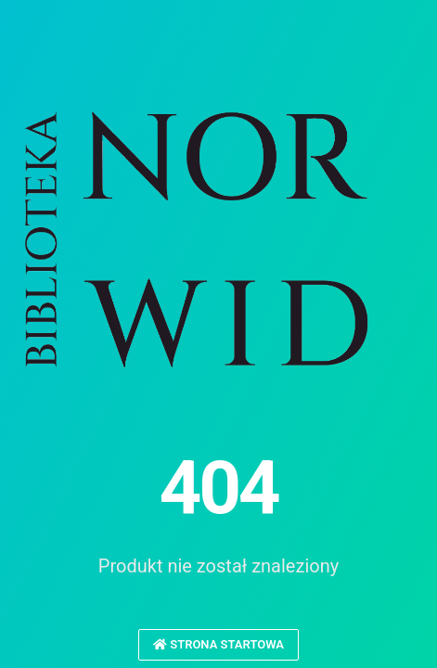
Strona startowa (218, 644)
